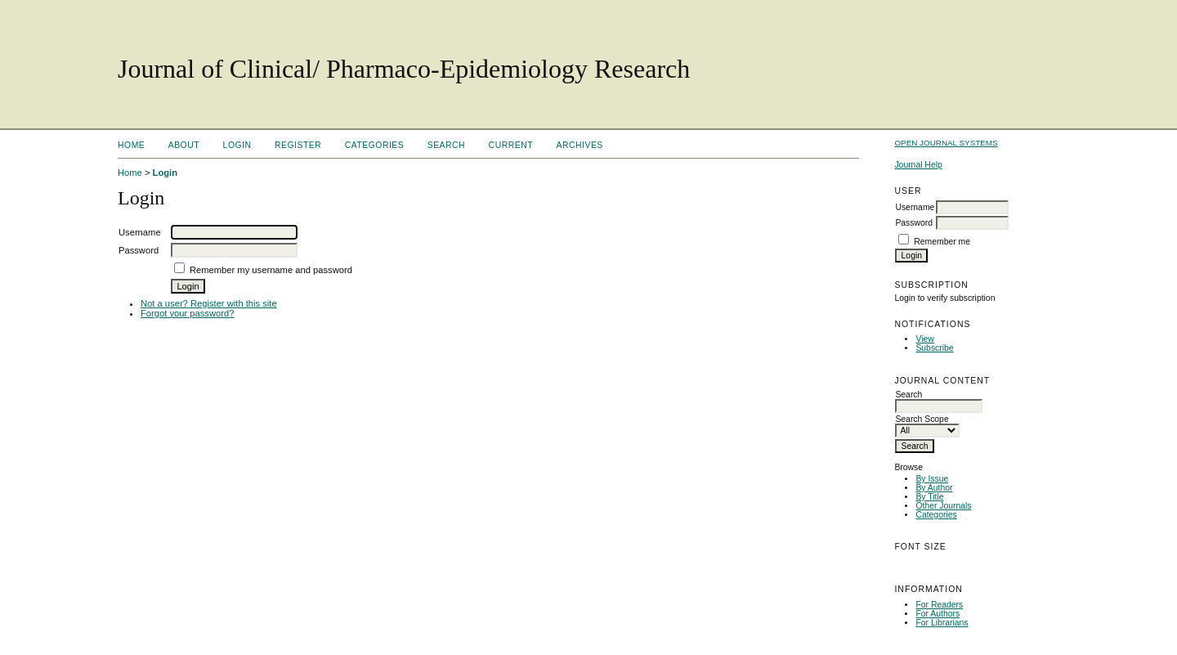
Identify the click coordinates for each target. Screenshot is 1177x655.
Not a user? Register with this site (209, 303)
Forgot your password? (187, 313)
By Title (929, 496)
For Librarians (941, 622)
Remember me (942, 241)
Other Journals (943, 505)
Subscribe (934, 347)
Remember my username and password (271, 270)
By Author (933, 487)
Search (446, 145)
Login (237, 145)
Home (131, 145)
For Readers (939, 604)
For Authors (937, 613)
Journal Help (918, 164)
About (183, 145)
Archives (580, 145)
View (924, 338)
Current (511, 145)
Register (298, 145)
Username (914, 207)
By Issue (931, 478)
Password (914, 222)
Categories (935, 514)
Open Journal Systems (945, 142)
